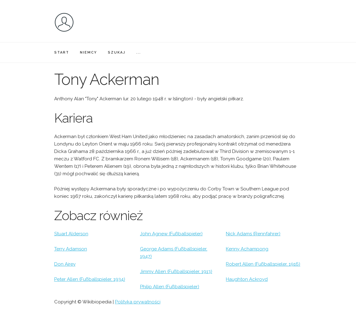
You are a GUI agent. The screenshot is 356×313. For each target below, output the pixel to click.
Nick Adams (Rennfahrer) (253, 234)
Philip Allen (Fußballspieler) (169, 286)
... (138, 52)
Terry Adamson (70, 249)
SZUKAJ (116, 52)
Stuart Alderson (71, 234)
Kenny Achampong (247, 249)
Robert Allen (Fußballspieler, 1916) (263, 264)
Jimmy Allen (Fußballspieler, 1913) (176, 271)
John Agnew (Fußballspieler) (171, 234)
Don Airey (65, 264)
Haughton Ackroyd (247, 279)
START (61, 52)
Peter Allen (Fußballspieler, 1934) (89, 279)
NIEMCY (88, 52)
